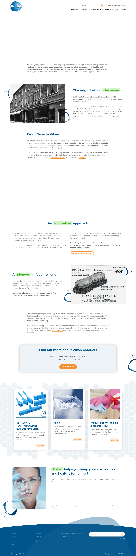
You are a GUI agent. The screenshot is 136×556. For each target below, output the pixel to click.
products (82, 157)
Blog (61, 35)
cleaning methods (58, 157)
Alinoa (123, 554)
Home (56, 35)
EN (123, 1)
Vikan (47, 65)
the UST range (57, 330)
